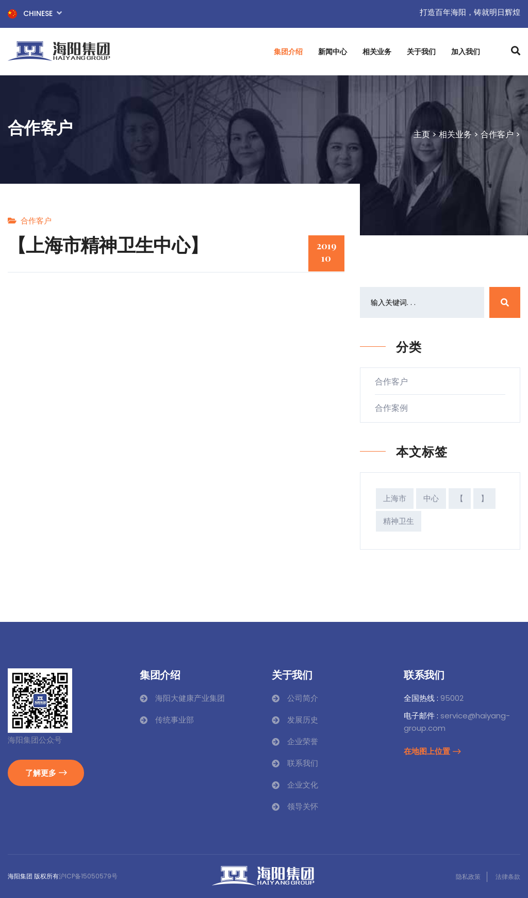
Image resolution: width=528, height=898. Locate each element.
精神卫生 (398, 521)
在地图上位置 (432, 751)
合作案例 (396, 408)
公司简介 (302, 698)
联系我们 (302, 763)
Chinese (35, 13)
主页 (422, 134)
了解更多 (46, 772)
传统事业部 (174, 719)
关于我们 (421, 51)
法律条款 (508, 876)
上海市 (394, 498)
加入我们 (465, 51)
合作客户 (497, 134)
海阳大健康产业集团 (190, 698)
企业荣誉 (302, 741)
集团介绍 (288, 51)
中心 (431, 498)
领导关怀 (302, 806)
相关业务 (376, 51)
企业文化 (302, 784)
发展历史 (302, 719)
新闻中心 (332, 51)
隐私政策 (468, 876)
